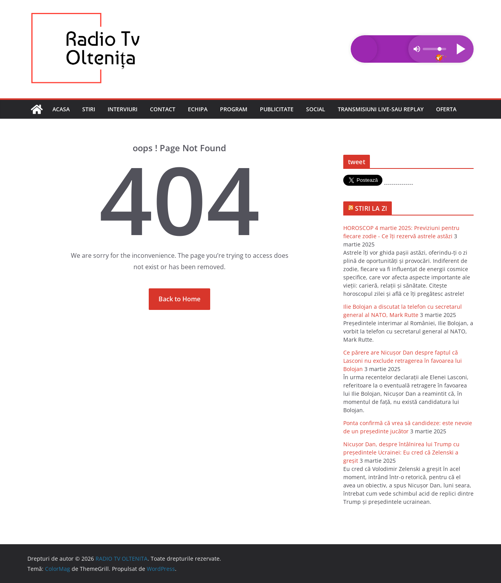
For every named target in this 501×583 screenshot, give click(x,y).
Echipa (197, 109)
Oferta (446, 109)
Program (233, 109)
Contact (162, 109)
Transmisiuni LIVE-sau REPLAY (381, 109)
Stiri (88, 109)
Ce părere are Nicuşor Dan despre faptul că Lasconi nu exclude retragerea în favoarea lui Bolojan (402, 361)
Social (315, 109)
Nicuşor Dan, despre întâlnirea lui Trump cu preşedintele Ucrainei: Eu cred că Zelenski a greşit (401, 452)
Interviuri (122, 109)
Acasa (61, 109)
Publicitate (277, 109)
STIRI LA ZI (371, 208)
